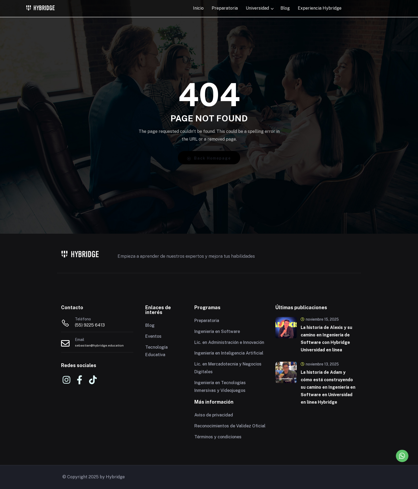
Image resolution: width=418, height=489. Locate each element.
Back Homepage (209, 158)
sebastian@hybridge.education (99, 345)
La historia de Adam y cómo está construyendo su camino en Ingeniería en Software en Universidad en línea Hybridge (328, 387)
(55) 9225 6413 (90, 325)
